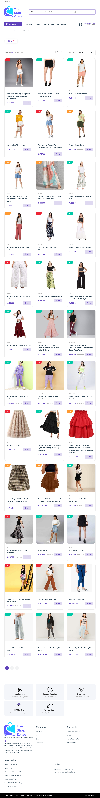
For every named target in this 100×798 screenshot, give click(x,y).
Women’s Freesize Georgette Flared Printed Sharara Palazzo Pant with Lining (48, 347)
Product (37, 24)
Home (29, 24)
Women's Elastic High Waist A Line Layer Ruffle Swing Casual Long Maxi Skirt (49, 447)
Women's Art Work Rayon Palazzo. (19, 345)
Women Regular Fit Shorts (78, 94)
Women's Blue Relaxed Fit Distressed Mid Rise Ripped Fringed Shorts (50, 147)
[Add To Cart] (27, 103)
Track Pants (72, 342)
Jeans (39, 596)
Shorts (8, 90)
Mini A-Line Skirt (43, 550)
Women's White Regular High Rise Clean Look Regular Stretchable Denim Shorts (18, 96)
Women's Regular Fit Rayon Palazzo (50, 296)
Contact (63, 24)
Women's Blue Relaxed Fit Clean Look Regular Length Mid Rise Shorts (18, 198)
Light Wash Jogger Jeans (77, 599)
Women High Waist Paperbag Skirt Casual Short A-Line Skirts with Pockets (18, 501)
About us (46, 24)
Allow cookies (89, 795)
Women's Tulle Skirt (13, 445)
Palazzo (40, 193)
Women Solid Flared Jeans (47, 599)
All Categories (13, 24)
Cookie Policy (49, 795)
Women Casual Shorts (76, 145)
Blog (52, 24)
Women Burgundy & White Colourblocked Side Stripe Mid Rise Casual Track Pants (81, 347)
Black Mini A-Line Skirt (76, 550)
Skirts (8, 442)
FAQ (57, 24)
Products (14, 31)
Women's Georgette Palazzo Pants (81, 247)
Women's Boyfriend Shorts (16, 145)
